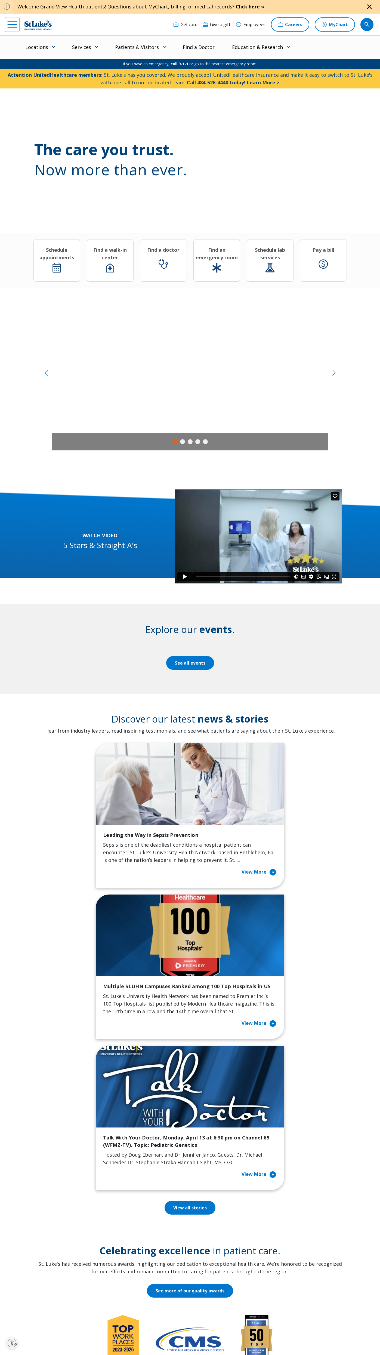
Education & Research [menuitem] (257, 47)
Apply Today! (291, 1285)
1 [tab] (174, 441)
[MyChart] (334, 24)
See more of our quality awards (190, 1034)
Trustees (209, 1289)
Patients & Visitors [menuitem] (137, 47)
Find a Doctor (199, 47)
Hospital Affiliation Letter (122, 1258)
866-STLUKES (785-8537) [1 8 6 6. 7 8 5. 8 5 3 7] (41, 1221)
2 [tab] (182, 441)
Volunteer (162, 1262)
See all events (190, 663)
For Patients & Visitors (126, 1231)
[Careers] (290, 24)
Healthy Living (166, 1250)
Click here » (250, 6)
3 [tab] (190, 441)
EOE (106, 1332)
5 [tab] (205, 441)
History (207, 1243)
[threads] (57, 1321)
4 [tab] (197, 441)
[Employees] (250, 24)
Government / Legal (184, 1338)
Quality (207, 1277)
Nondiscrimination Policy (122, 1338)
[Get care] (185, 24)
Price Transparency (123, 1273)
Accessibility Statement (148, 1332)
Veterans (113, 1285)
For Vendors (116, 1243)
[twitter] (73, 1320)
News (206, 1266)
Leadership (211, 1254)
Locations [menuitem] (36, 47)
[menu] (12, 24)
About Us (210, 1209)
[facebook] (10, 1320)
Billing (110, 1209)
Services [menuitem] (81, 47)
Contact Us (211, 1220)
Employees (211, 1231)
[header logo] (38, 24)
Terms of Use (205, 1332)
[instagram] (25, 1320)
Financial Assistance (124, 1220)
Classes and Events (171, 1209)
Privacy (120, 1332)
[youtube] (89, 1320)
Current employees (299, 1308)
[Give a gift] (216, 24)
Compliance (155, 1338)
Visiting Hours (118, 1296)
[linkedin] (41, 1320)
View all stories (190, 951)
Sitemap (210, 1338)
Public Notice (179, 1332)
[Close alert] (369, 6)
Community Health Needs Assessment (171, 1224)
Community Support (172, 1239)
